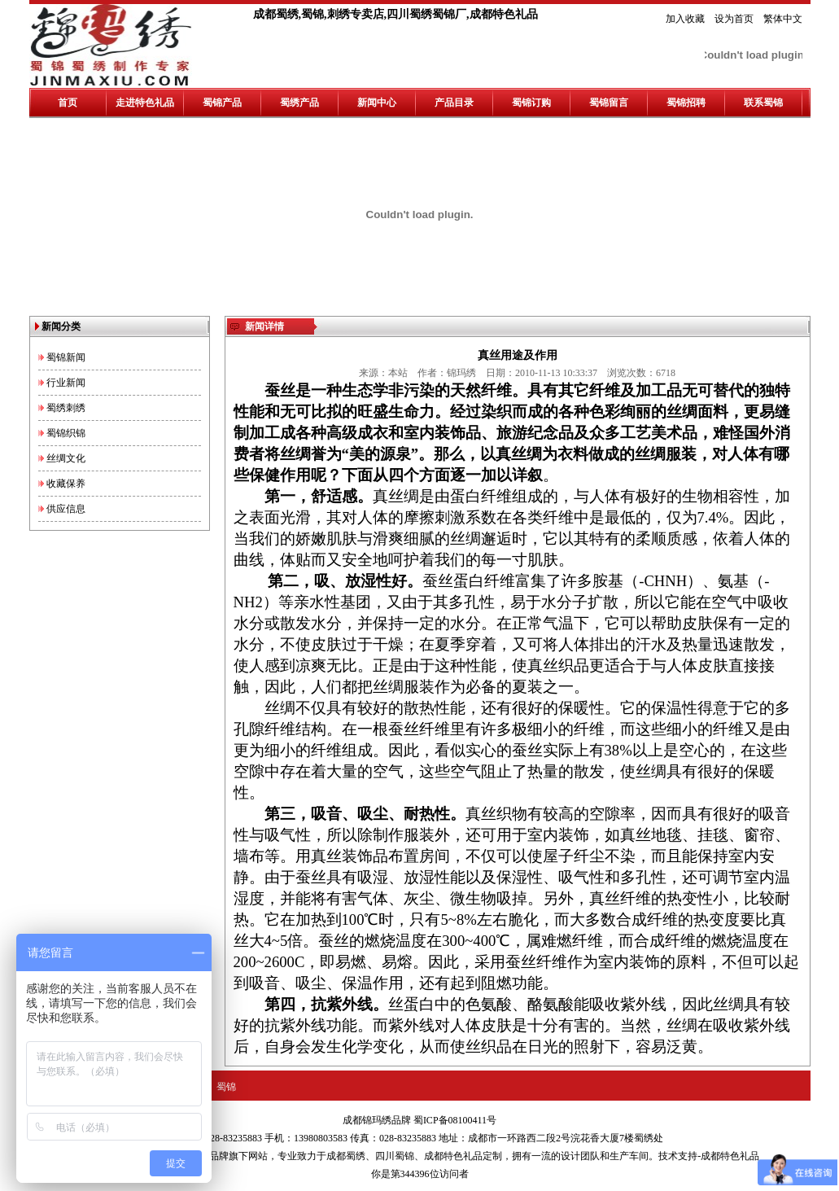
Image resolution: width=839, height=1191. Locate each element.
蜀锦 (226, 1086)
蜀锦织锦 (65, 433)
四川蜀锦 (394, 1156)
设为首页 (734, 18)
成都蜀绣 (345, 1156)
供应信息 (65, 508)
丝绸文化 (65, 458)
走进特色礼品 (145, 102)
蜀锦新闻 (65, 357)
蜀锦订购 (531, 102)
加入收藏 (685, 18)
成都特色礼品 (453, 1156)
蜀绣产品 (299, 102)
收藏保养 (65, 483)
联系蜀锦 (763, 102)
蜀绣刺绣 (65, 408)
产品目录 (454, 102)
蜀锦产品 (222, 102)
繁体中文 (782, 18)
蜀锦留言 (608, 102)
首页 (67, 102)
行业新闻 (65, 382)
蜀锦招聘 (686, 102)
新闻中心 (376, 102)
